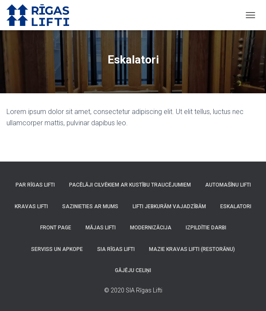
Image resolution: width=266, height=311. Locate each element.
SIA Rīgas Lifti (116, 249)
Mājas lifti (101, 228)
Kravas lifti (31, 206)
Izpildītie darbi (206, 228)
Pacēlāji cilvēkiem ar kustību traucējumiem (130, 185)
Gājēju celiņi (133, 270)
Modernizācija (150, 228)
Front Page (55, 228)
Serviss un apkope (57, 249)
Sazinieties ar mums (90, 206)
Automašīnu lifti (228, 185)
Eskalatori (235, 206)
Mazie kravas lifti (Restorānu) (192, 249)
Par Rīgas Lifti (35, 185)
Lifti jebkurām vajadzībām (169, 206)
